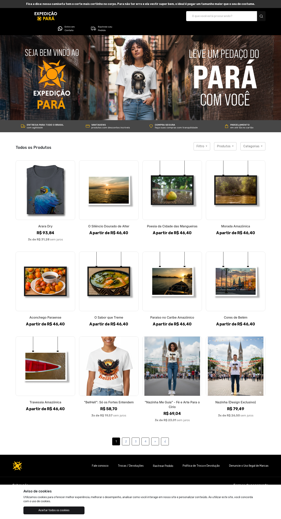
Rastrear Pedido (163, 455)
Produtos (224, 135)
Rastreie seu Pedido (250, 16)
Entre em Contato (215, 16)
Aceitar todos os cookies (43, 510)
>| (165, 430)
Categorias (251, 135)
